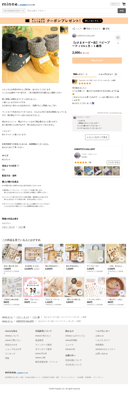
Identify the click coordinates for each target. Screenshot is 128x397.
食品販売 (39, 340)
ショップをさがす (13, 349)
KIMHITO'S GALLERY (86, 36)
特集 (7, 358)
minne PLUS (41, 353)
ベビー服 (21, 227)
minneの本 (70, 349)
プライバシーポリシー (68, 377)
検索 (122, 11)
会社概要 (80, 377)
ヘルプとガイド (103, 340)
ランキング (10, 354)
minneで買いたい (13, 340)
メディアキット (98, 377)
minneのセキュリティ (105, 349)
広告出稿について (73, 360)
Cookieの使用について (33, 377)
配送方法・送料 (9, 176)
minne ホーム (7, 317)
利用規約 (100, 345)
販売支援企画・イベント (46, 362)
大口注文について (73, 365)
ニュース (69, 345)
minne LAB (40, 358)
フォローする (113, 162)
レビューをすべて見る (97, 137)
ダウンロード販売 (43, 349)
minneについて (12, 336)
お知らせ (100, 336)
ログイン (115, 4)
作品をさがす (11, 345)
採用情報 (88, 377)
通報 (107, 29)
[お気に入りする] (118, 38)
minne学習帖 (71, 340)
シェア (78, 29)
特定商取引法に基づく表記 (14, 377)
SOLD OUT (97, 60)
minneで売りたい (43, 336)
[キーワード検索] (72, 10)
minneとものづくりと (75, 336)
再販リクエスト (93, 29)
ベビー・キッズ (8, 227)
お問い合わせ (102, 354)
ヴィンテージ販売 (43, 345)
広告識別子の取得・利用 (50, 377)
